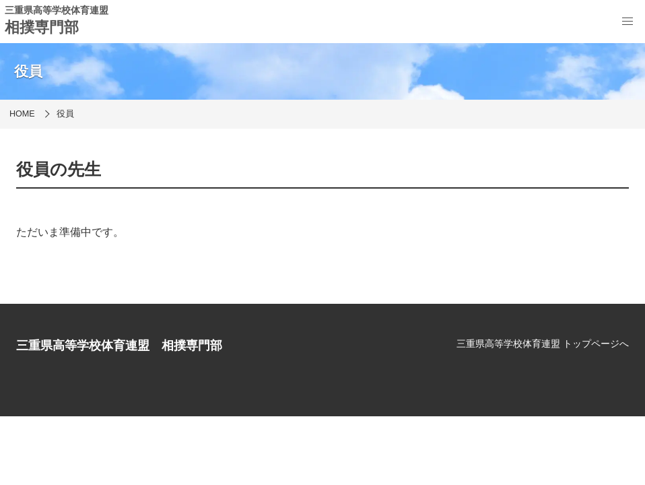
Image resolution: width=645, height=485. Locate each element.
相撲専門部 (42, 27)
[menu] (627, 21)
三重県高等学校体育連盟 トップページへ (542, 343)
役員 (65, 114)
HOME (22, 114)
